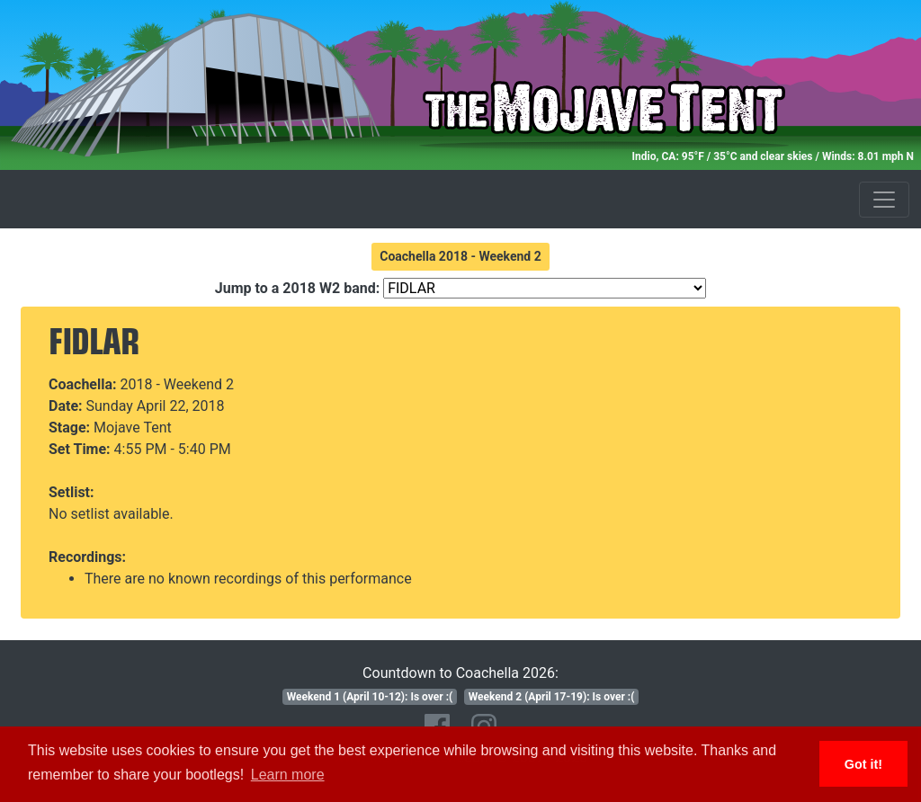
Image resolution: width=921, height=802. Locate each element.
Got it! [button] (863, 764)
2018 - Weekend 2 (178, 384)
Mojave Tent (133, 427)
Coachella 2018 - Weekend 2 (460, 256)
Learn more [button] (288, 774)
